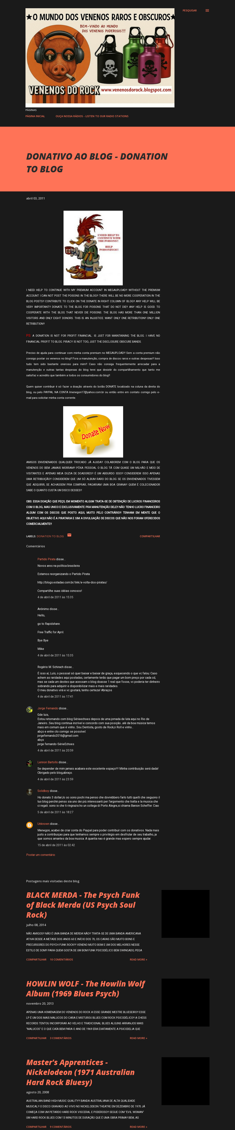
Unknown (43, 824)
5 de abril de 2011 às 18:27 (55, 812)
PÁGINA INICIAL (35, 116)
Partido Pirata (46, 559)
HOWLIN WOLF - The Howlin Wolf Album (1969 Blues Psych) (85, 988)
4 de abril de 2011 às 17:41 (55, 696)
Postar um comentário (40, 855)
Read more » (138, 959)
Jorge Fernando (47, 708)
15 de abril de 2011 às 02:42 (56, 845)
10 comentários (61, 959)
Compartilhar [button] (150, 536)
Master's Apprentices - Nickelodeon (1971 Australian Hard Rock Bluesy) (80, 1072)
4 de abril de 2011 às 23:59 (55, 779)
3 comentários (60, 1038)
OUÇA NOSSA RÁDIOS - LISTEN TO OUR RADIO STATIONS (92, 116)
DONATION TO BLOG (50, 536)
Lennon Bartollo (47, 762)
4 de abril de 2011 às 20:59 (55, 750)
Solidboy (43, 791)
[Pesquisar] (190, 10)
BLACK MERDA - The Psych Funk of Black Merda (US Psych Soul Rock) (83, 905)
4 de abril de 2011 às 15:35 (55, 597)
